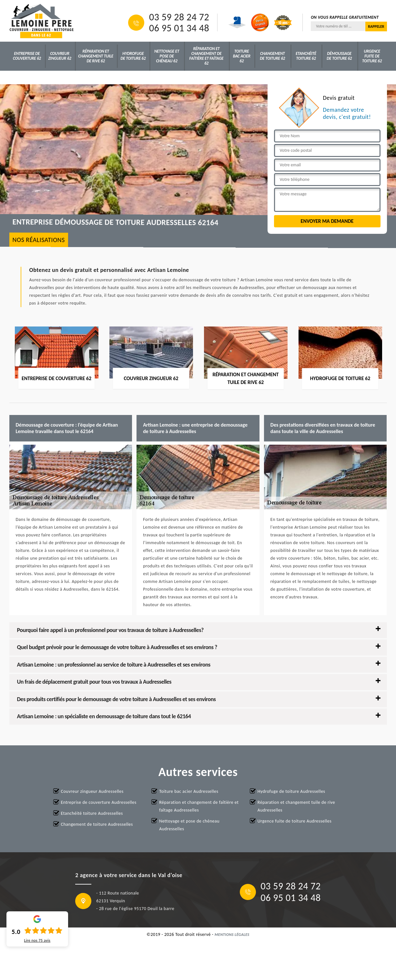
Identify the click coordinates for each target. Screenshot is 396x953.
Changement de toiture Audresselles (97, 824)
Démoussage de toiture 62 (339, 56)
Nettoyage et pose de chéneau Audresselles (189, 825)
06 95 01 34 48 (179, 28)
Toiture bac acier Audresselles (188, 791)
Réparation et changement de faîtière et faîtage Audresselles (199, 806)
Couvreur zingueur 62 (59, 56)
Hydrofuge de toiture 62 (133, 56)
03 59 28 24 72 (179, 17)
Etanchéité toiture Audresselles (92, 813)
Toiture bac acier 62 (241, 56)
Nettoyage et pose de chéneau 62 (166, 56)
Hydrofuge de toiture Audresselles (291, 791)
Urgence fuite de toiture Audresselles (294, 821)
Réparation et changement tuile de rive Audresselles (296, 806)
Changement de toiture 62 (272, 56)
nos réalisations (38, 240)
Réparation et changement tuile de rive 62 (95, 56)
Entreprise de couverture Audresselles (99, 802)
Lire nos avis (37, 940)
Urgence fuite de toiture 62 (372, 56)
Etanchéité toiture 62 (306, 56)
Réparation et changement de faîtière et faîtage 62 (206, 56)
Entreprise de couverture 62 (27, 56)
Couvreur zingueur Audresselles (92, 791)
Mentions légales (232, 934)
